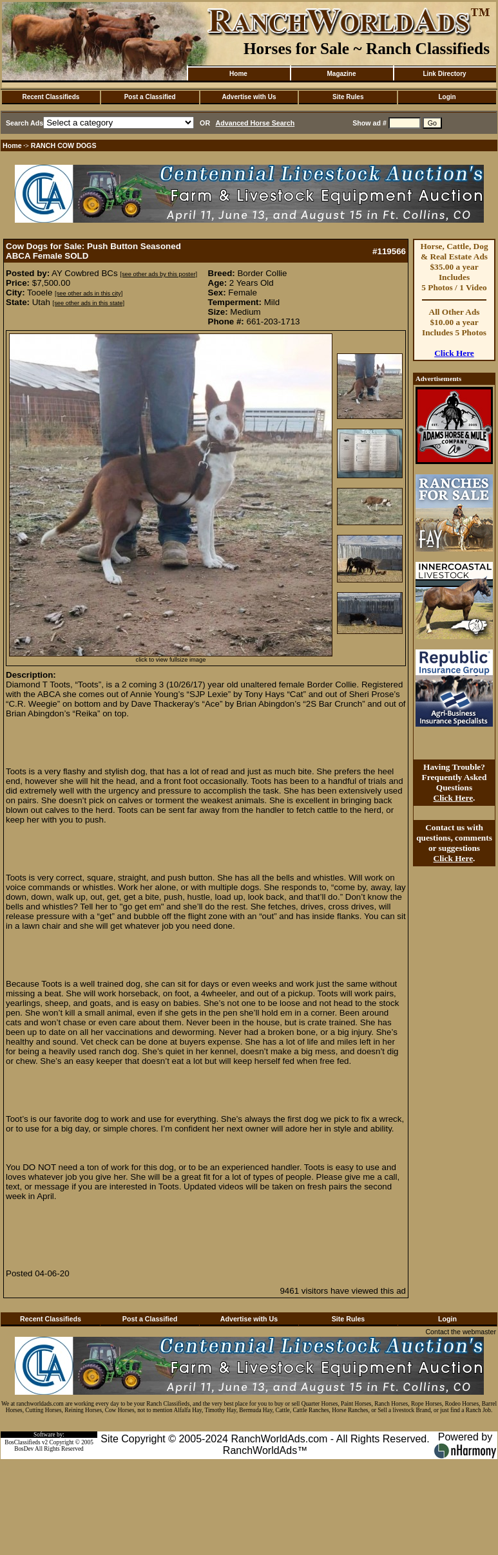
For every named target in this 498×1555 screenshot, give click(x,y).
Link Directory (444, 73)
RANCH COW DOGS (64, 145)
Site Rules (347, 96)
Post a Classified (150, 96)
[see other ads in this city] (88, 293)
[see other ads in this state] (88, 303)
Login (446, 96)
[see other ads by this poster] (158, 274)
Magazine (341, 73)
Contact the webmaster (460, 1332)
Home (238, 73)
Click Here (454, 353)
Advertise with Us (249, 96)
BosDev (24, 1449)
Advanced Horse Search (255, 123)
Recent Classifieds (50, 96)
